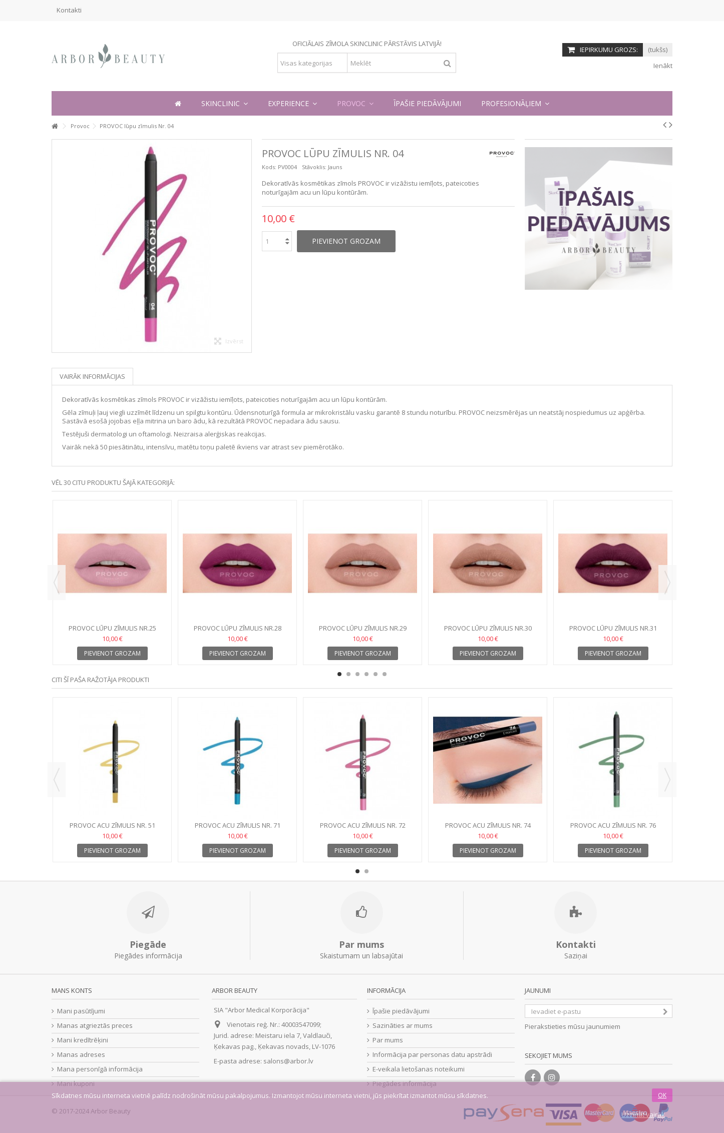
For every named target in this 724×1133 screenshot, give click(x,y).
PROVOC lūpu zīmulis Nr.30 (488, 628)
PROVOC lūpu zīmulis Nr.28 (237, 628)
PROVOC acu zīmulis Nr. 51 (112, 825)
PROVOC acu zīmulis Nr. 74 (488, 825)
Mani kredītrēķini (82, 1040)
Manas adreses (81, 1054)
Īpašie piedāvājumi (401, 1011)
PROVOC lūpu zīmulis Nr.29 (363, 628)
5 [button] (376, 674)
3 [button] (357, 674)
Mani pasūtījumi (81, 1011)
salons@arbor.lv (288, 1060)
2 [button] (348, 674)
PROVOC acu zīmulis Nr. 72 (363, 825)
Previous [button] (57, 582)
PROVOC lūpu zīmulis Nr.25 (112, 628)
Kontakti (69, 10)
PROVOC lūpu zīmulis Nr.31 (613, 628)
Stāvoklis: (314, 167)
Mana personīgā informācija (100, 1069)
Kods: (269, 167)
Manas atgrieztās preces (95, 1025)
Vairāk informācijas (92, 376)
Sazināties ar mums (403, 1025)
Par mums (388, 1040)
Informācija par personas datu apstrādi (432, 1054)
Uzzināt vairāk (643, 1114)
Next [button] (667, 582)
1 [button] (339, 674)
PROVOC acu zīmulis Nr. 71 (237, 825)
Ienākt (662, 65)
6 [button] (385, 674)
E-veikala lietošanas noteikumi (419, 1069)
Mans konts (72, 990)
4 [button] (367, 674)
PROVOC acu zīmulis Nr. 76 (613, 825)
